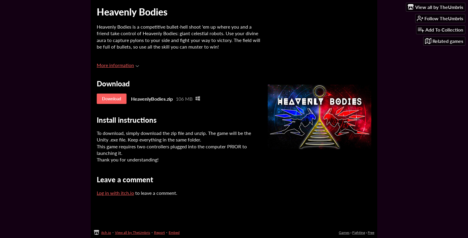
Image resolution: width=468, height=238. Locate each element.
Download (111, 98)
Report (159, 232)
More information (118, 65)
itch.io (106, 232)
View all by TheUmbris (132, 232)
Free (371, 232)
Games (344, 232)
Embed (174, 232)
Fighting (358, 232)
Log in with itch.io (115, 193)
